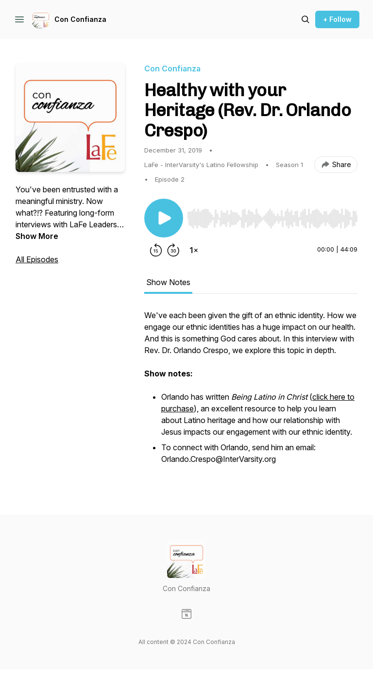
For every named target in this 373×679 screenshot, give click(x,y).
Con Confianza (80, 19)
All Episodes (37, 259)
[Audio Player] (272, 215)
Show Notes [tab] (168, 282)
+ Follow (337, 19)
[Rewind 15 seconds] (156, 250)
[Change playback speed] (193, 250)
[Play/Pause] (163, 218)
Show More (37, 236)
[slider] (272, 218)
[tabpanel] (250, 392)
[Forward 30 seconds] (173, 250)
